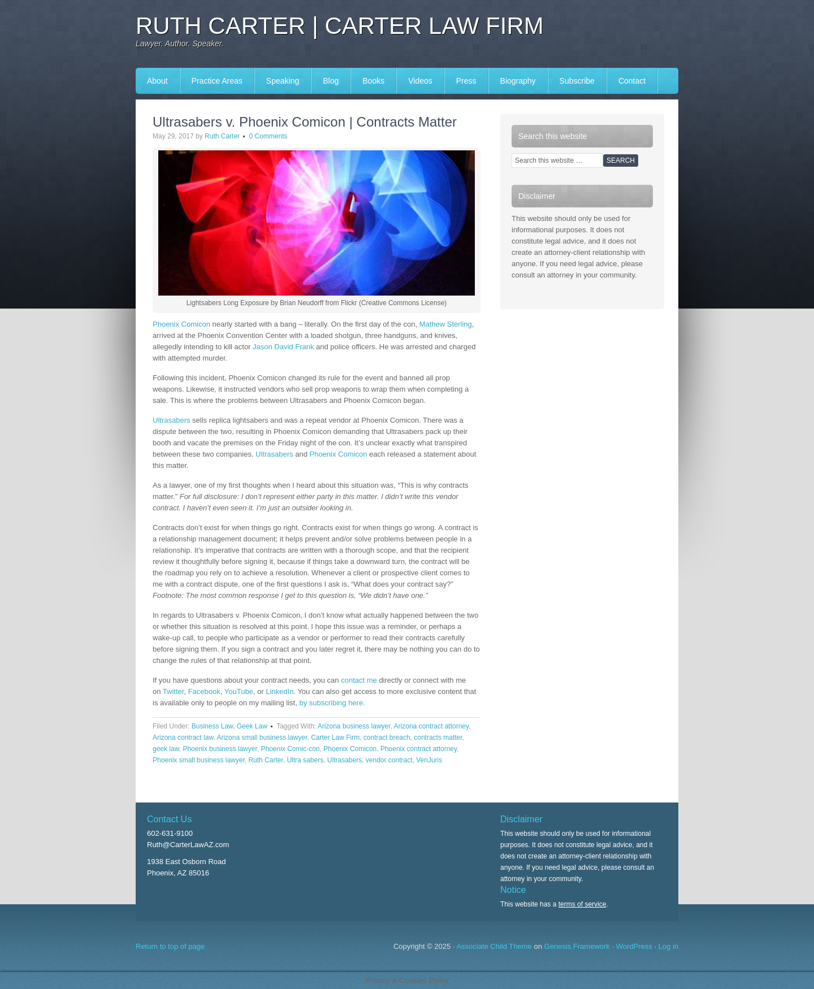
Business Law (212, 726)
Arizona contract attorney (431, 726)
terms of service (582, 904)
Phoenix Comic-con (290, 749)
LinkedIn (279, 691)
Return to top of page (170, 946)
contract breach (386, 737)
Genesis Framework (577, 946)
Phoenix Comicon (181, 324)
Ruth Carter (222, 136)
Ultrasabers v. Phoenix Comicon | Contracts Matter (305, 121)
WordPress (634, 946)
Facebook (204, 691)
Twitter (173, 691)
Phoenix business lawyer (220, 749)
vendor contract (389, 760)
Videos (420, 80)
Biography (518, 80)
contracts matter (438, 737)
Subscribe (577, 80)
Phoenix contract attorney (418, 749)
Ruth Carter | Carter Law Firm (340, 25)
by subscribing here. (332, 703)
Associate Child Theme (493, 946)
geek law (166, 749)
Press (466, 80)
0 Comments (268, 136)
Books (373, 80)
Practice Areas (217, 80)
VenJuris (429, 760)
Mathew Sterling (445, 324)
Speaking (282, 80)
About (157, 80)
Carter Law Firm (335, 737)
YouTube (238, 691)
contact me (359, 680)
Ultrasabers (171, 420)
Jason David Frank (283, 346)
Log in (668, 946)
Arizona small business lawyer (262, 737)
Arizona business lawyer (354, 726)
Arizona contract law (183, 737)
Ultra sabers (305, 760)
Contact (632, 80)
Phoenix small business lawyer (199, 760)
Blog (331, 80)
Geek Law (252, 726)
